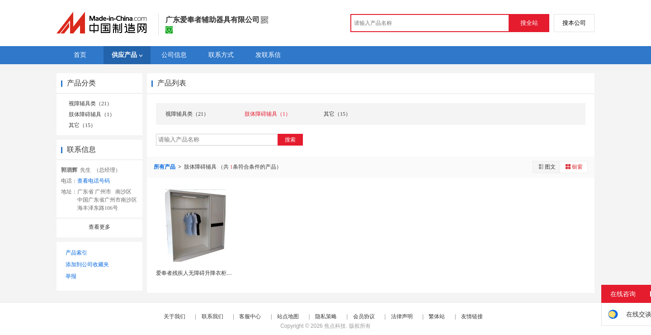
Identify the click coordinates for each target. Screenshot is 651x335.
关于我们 (174, 316)
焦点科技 (335, 326)
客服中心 (250, 316)
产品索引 (76, 253)
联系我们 (212, 316)
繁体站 (437, 316)
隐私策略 (326, 316)
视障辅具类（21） (90, 103)
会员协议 (364, 316)
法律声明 (402, 316)
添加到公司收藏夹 (87, 264)
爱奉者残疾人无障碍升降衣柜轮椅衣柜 (202, 273)
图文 (547, 166)
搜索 (290, 140)
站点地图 (288, 316)
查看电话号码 (93, 181)
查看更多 (99, 227)
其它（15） (82, 125)
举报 (71, 276)
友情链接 (472, 316)
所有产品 (165, 167)
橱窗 (574, 166)
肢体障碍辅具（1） (92, 114)
